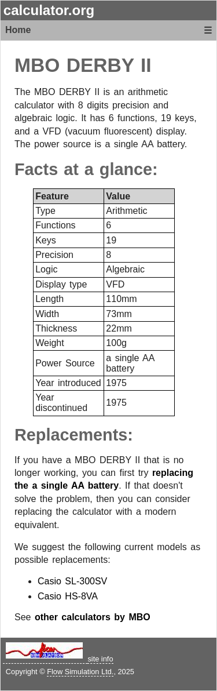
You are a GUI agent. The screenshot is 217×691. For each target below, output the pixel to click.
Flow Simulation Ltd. (80, 671)
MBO (37, 65)
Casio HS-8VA (68, 596)
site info (100, 658)
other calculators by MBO (92, 617)
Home (18, 30)
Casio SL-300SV (72, 581)
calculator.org (48, 10)
